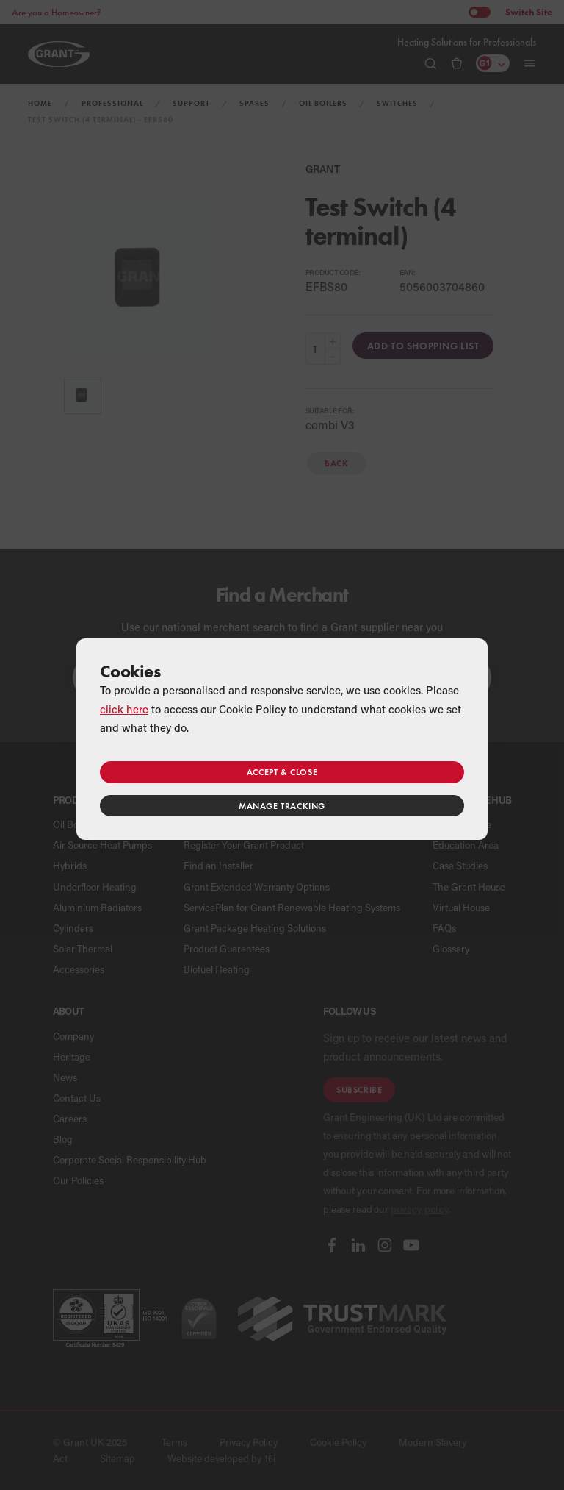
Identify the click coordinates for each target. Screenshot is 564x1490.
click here (124, 709)
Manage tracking (282, 805)
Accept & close (282, 771)
